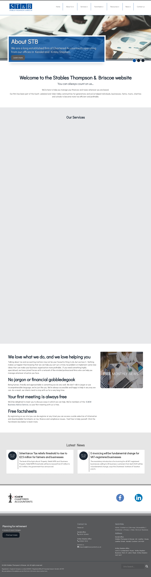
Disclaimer (118, 530)
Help (132, 530)
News (128, 6)
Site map (132, 527)
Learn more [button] (18, 57)
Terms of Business (142, 530)
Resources (114, 6)
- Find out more (11, 535)
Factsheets (98, 6)
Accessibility (141, 527)
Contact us (141, 6)
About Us (70, 6)
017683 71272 (82, 541)
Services (84, 6)
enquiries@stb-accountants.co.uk (89, 547)
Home (58, 6)
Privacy (126, 530)
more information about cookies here (37, 571)
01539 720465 (83, 534)
